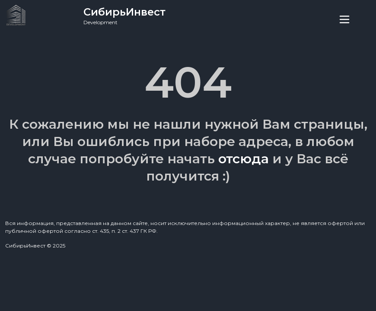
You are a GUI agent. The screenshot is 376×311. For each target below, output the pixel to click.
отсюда (243, 159)
